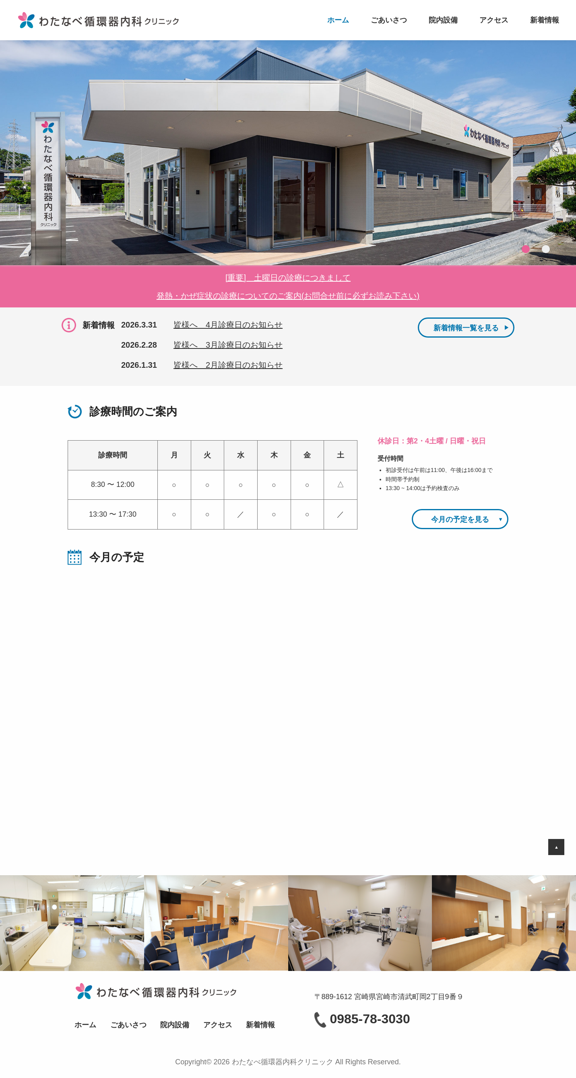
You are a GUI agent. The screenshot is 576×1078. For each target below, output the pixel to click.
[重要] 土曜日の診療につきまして (288, 277)
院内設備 (443, 20)
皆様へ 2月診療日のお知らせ (228, 365)
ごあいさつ (389, 20)
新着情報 (544, 20)
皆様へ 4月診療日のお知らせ (228, 324)
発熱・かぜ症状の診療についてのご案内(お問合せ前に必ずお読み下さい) (288, 295)
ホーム (338, 20)
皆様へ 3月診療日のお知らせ (228, 344)
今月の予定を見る (460, 519)
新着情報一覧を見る (466, 328)
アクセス (493, 20)
